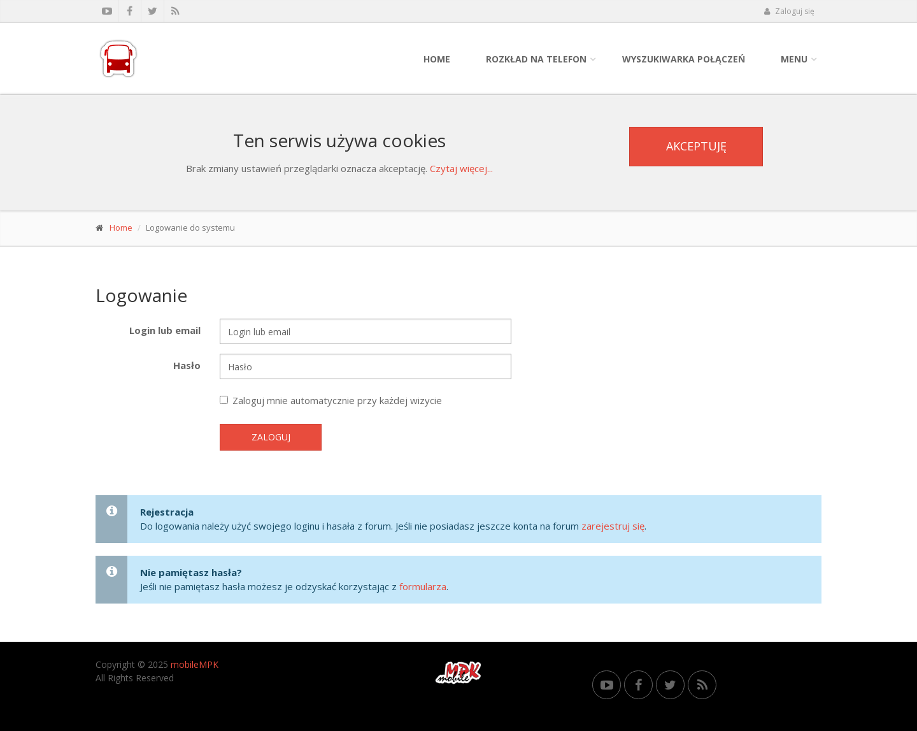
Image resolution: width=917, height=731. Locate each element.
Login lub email (165, 330)
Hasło (187, 365)
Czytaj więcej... (461, 168)
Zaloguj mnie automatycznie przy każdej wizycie (331, 400)
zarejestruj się (612, 525)
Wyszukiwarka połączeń (683, 59)
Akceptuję (696, 146)
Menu (794, 59)
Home (436, 59)
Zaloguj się (789, 11)
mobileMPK (194, 664)
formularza (422, 586)
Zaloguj (271, 437)
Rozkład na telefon (536, 59)
